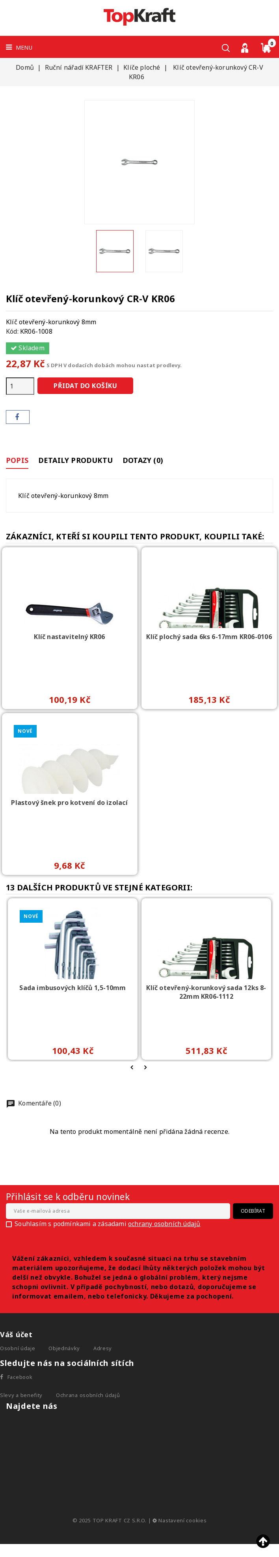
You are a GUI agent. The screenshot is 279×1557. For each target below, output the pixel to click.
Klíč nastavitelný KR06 (69, 640)
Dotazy (151, 461)
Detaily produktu (80, 461)
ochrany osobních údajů (164, 1227)
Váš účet (16, 1338)
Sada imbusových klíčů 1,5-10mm (72, 991)
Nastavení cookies (179, 1523)
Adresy (102, 1351)
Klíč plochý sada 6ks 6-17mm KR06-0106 (209, 640)
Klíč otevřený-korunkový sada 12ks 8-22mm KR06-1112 (206, 995)
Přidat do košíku (85, 385)
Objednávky (64, 1351)
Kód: (12, 331)
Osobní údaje (17, 1351)
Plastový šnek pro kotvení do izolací (69, 806)
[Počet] (20, 386)
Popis (17, 461)
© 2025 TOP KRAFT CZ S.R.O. (110, 1523)
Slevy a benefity (21, 1398)
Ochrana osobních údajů (88, 1398)
